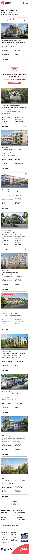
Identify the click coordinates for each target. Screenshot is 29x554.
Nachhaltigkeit (4, 540)
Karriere (3, 537)
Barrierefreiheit (5, 539)
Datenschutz (14, 537)
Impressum (13, 534)
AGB (12, 536)
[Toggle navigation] (26, 2)
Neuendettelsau (9, 8)
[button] (14, 74)
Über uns (3, 534)
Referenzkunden (5, 542)
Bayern (2, 8)
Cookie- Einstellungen (14, 540)
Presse (2, 536)
